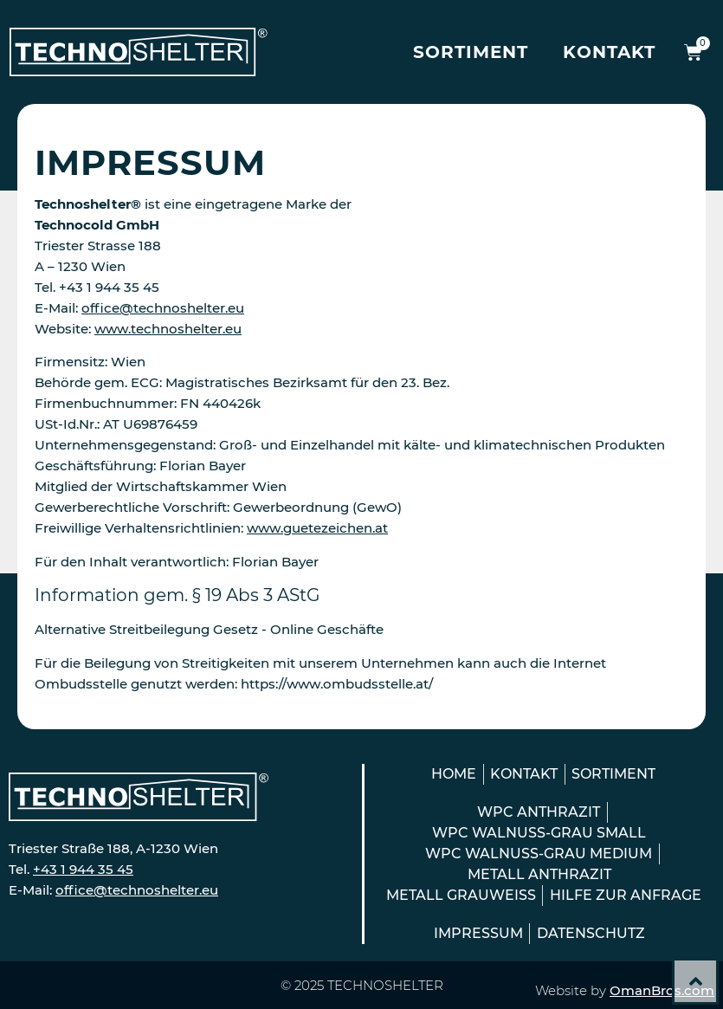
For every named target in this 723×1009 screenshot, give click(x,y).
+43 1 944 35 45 (83, 869)
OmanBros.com (662, 990)
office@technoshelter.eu (162, 308)
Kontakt (609, 52)
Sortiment (470, 52)
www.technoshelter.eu (168, 328)
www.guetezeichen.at (317, 528)
